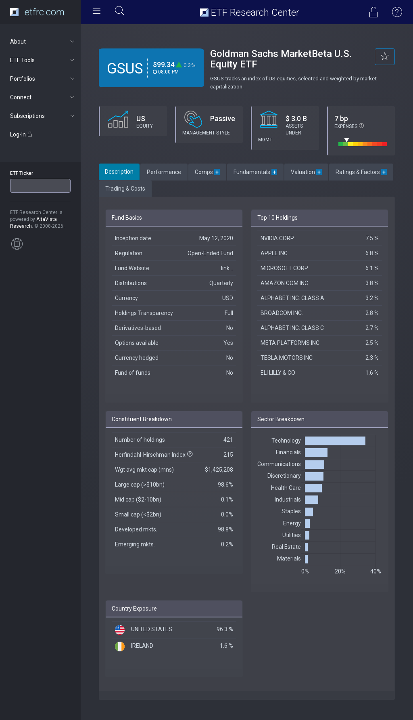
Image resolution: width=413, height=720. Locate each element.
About (43, 41)
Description (119, 171)
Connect (43, 97)
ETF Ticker (21, 173)
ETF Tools (43, 60)
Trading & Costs (125, 188)
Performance (164, 172)
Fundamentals (255, 172)
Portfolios (43, 79)
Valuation (306, 172)
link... (227, 268)
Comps (207, 172)
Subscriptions (43, 116)
